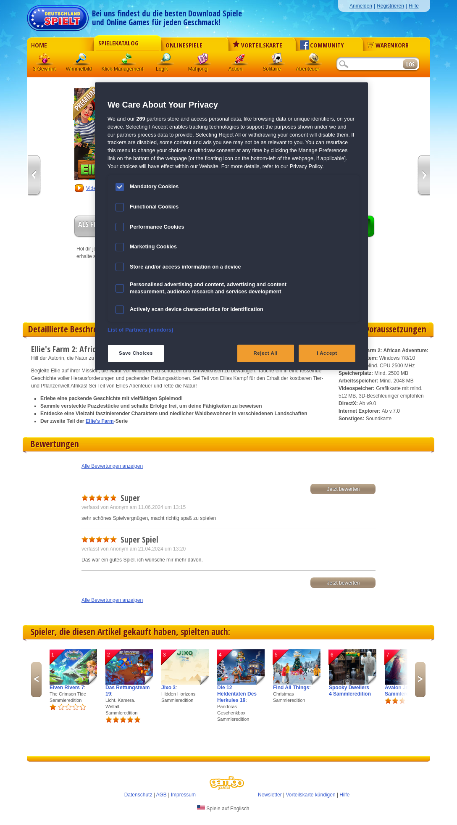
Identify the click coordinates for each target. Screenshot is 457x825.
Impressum (183, 795)
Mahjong (203, 61)
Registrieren (390, 6)
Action (240, 61)
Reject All (266, 353)
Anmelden (360, 6)
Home (39, 45)
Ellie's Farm (100, 421)
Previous (36, 679)
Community (322, 45)
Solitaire (277, 61)
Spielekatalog (118, 43)
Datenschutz (138, 795)
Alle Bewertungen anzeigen (112, 466)
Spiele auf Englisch (223, 808)
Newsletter (270, 795)
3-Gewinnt (44, 69)
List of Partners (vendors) (140, 330)
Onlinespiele (183, 45)
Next (420, 679)
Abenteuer (314, 61)
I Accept (327, 353)
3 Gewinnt (45, 61)
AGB (161, 795)
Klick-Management (127, 61)
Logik (166, 61)
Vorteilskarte (257, 45)
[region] (231, 226)
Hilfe (414, 6)
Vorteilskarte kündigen (310, 795)
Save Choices (136, 353)
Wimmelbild (82, 61)
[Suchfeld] (369, 64)
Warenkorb (388, 45)
